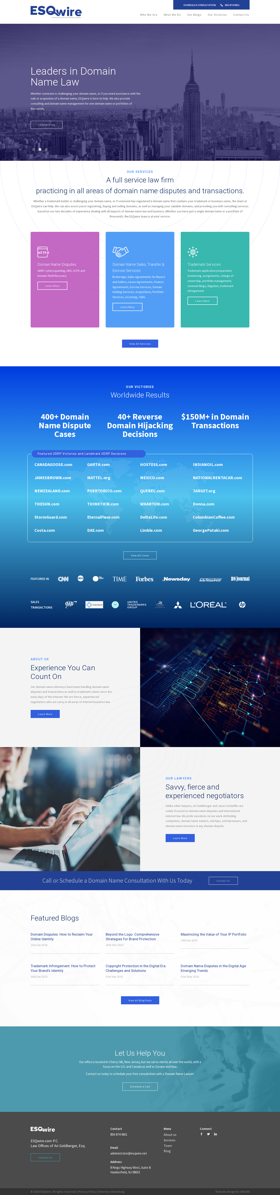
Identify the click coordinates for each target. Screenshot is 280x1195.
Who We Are (149, 15)
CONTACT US (46, 124)
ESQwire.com (41, 1140)
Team (168, 1146)
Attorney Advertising (111, 1192)
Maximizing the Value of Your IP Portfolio (213, 934)
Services (169, 1140)
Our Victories (217, 15)
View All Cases (140, 555)
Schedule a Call (140, 1086)
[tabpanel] (140, 92)
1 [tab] (34, 149)
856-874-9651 (232, 5)
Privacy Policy (87, 1192)
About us (170, 1135)
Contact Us (241, 15)
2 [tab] (40, 149)
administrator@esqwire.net (128, 1153)
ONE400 (245, 1192)
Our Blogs (194, 15)
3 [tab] (46, 149)
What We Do (172, 15)
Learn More (52, 285)
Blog (167, 1151)
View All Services (140, 343)
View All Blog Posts (140, 1000)
